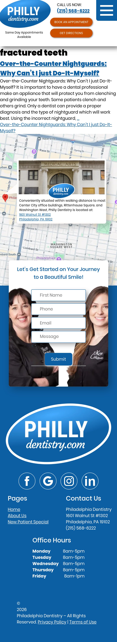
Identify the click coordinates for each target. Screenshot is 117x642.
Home (14, 509)
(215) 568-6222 (73, 11)
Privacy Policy (52, 622)
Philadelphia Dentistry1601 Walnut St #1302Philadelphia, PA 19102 (89, 515)
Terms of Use (82, 622)
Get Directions (71, 33)
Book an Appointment (71, 22)
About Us (17, 516)
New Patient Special (28, 522)
